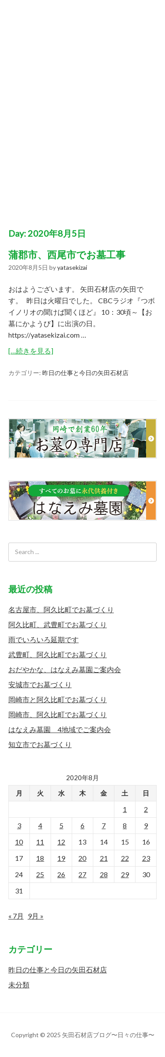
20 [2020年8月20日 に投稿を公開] (82, 858)
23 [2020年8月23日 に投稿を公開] (146, 858)
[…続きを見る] (30, 350)
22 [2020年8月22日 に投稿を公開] (125, 858)
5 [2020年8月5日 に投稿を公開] (61, 825)
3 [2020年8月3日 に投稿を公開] (19, 825)
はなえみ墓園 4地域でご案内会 (59, 729)
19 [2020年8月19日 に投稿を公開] (61, 858)
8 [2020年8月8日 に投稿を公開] (125, 825)
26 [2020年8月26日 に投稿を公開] (61, 874)
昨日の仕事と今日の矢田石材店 (85, 372)
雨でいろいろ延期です (43, 639)
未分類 (18, 984)
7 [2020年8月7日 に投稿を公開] (104, 825)
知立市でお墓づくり (40, 744)
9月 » (36, 916)
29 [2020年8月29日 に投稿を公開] (125, 874)
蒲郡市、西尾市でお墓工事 (66, 255)
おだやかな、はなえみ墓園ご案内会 (64, 669)
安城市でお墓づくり (40, 684)
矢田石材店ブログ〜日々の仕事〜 (82, 105)
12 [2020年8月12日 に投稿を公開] (61, 841)
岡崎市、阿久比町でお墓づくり (57, 714)
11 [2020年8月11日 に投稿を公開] (40, 841)
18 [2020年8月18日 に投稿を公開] (40, 858)
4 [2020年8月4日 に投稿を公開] (40, 825)
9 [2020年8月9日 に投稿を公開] (146, 825)
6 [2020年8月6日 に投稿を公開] (82, 825)
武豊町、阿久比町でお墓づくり (57, 654)
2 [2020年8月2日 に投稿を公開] (146, 809)
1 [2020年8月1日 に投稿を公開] (125, 809)
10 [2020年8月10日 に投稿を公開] (19, 841)
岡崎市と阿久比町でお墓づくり (57, 699)
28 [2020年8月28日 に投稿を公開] (104, 874)
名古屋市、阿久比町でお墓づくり (61, 609)
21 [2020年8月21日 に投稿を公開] (104, 858)
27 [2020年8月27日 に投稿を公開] (82, 874)
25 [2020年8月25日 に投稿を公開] (40, 874)
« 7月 (16, 916)
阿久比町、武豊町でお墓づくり (57, 624)
